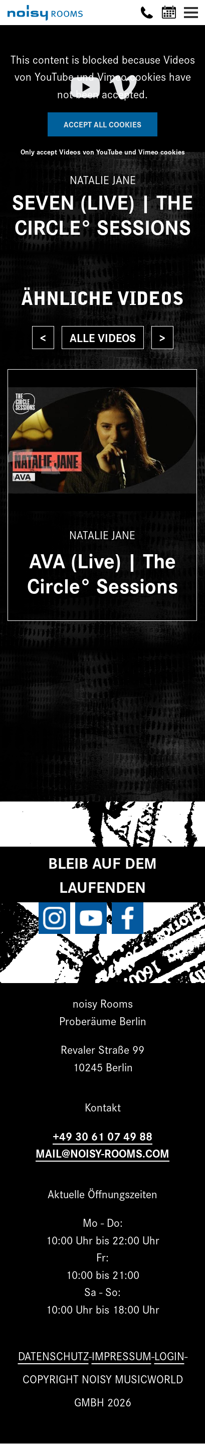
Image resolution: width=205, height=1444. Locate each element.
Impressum (121, 1355)
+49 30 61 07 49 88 (102, 1136)
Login (169, 1355)
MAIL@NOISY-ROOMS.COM (102, 1153)
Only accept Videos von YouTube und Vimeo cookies (103, 151)
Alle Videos (103, 337)
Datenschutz (53, 1355)
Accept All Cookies (102, 124)
